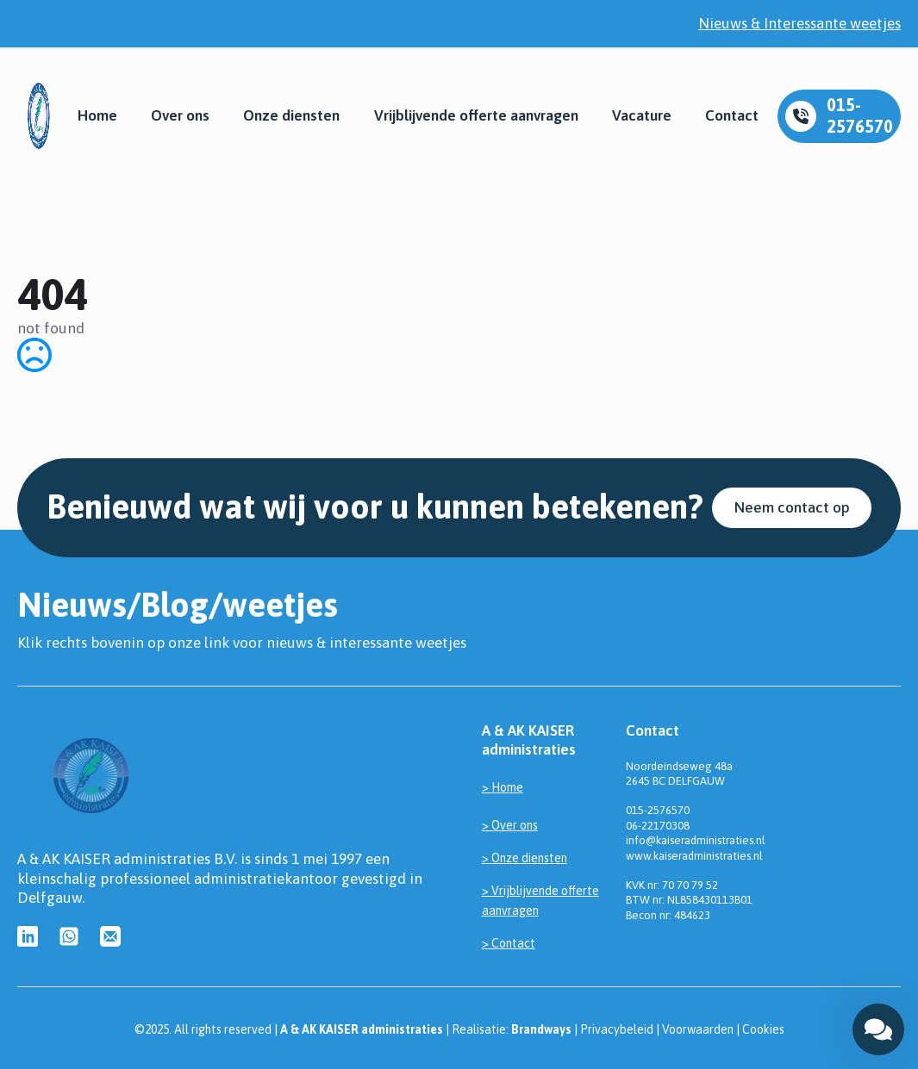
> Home (502, 787)
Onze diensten (291, 116)
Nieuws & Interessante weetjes (799, 23)
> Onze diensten (524, 858)
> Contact (508, 943)
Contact (732, 116)
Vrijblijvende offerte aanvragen (476, 116)
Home (97, 116)
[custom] (27, 936)
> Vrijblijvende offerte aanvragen (540, 900)
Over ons (180, 116)
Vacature (641, 116)
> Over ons (510, 825)
